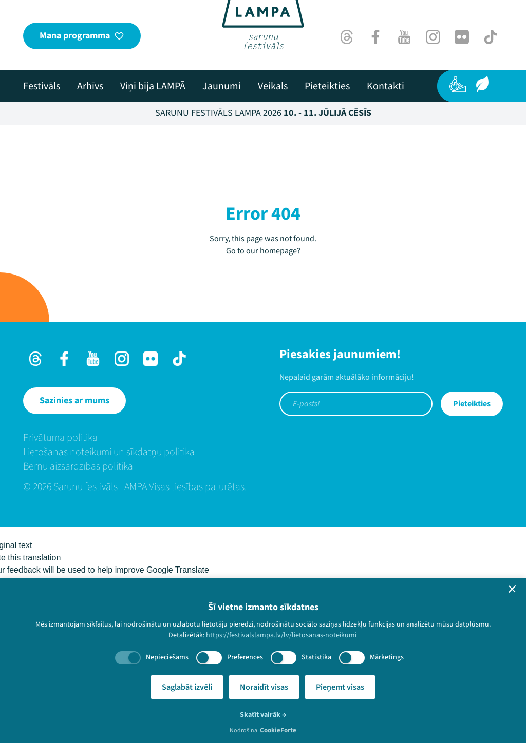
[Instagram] (433, 37)
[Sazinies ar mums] (74, 400)
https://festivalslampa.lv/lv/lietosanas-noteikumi (281, 635)
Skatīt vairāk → (263, 715)
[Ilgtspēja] (482, 84)
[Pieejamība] (457, 84)
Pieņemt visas (340, 687)
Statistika (316, 657)
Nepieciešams (167, 657)
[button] (512, 589)
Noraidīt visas (264, 687)
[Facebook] (375, 37)
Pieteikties (472, 403)
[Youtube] (404, 37)
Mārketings (387, 657)
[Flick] (461, 37)
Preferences (245, 657)
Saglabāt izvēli (187, 687)
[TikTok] (490, 37)
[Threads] (346, 37)
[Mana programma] (82, 36)
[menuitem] (41, 86)
